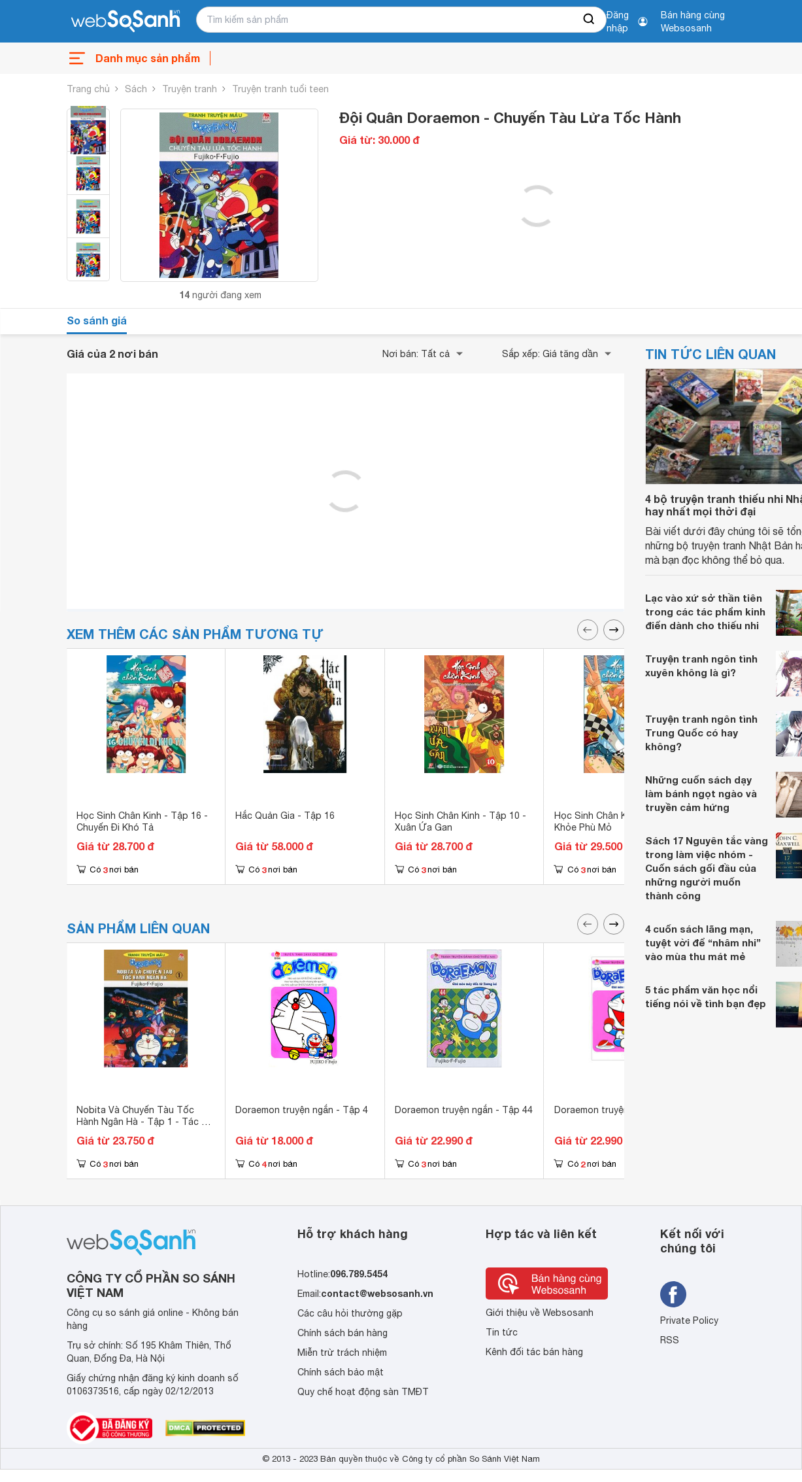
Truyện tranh (189, 89)
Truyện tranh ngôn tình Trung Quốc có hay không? (701, 732)
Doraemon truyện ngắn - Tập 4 (301, 1110)
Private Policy (689, 1320)
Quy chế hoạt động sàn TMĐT (363, 1392)
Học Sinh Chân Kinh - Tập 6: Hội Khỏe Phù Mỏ (623, 821)
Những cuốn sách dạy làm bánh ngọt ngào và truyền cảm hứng (701, 793)
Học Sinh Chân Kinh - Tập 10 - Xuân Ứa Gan (460, 821)
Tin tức (502, 1332)
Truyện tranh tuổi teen (280, 89)
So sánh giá (97, 320)
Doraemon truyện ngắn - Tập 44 (464, 1110)
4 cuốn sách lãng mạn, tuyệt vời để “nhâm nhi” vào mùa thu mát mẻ (703, 942)
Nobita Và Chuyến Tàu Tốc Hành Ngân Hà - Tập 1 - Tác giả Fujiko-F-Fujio (145, 1122)
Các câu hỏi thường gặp (350, 1313)
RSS (669, 1340)
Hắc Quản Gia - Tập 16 (285, 815)
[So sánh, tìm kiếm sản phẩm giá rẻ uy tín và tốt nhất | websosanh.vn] (125, 21)
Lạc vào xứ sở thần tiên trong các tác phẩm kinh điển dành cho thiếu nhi (705, 611)
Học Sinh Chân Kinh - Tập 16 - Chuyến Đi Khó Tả (142, 821)
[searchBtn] (589, 19)
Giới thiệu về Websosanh (539, 1312)
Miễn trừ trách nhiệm (342, 1352)
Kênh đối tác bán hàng (534, 1352)
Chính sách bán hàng (342, 1333)
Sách (136, 89)
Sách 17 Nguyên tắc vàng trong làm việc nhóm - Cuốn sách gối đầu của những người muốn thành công (706, 868)
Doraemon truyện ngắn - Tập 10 (623, 1110)
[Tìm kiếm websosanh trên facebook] (673, 1294)
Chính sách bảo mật (340, 1372)
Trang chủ (88, 89)
